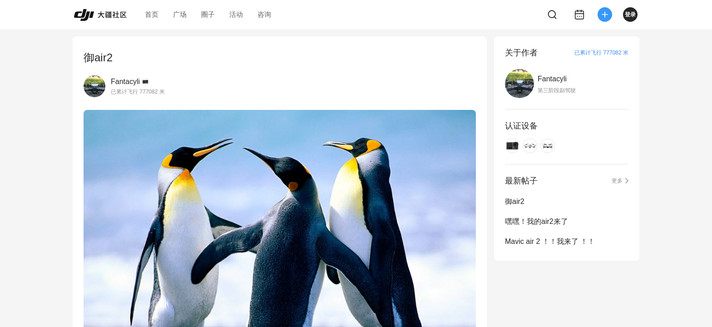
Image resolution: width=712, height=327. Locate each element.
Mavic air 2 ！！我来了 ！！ (550, 241)
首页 (151, 14)
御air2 (514, 201)
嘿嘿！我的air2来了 (536, 221)
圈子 (208, 14)
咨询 (264, 14)
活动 (236, 14)
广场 (180, 14)
